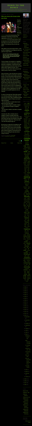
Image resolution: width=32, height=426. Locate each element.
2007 (25, 382)
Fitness (25, 168)
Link (24, 203)
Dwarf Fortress (26, 154)
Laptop (25, 198)
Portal (28, 226)
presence (26, 227)
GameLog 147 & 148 (27, 337)
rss (29, 241)
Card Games (27, 127)
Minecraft (25, 206)
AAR (28, 103)
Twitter (27, 264)
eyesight (25, 161)
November (27, 320)
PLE (25, 224)
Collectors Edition (27, 135)
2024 (25, 290)
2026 (25, 287)
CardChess (27, 128)
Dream (25, 153)
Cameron (26, 125)
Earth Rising (25, 87)
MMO (29, 206)
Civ (25, 132)
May (26, 334)
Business (25, 124)
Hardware (26, 181)
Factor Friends (26, 55)
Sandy (24, 243)
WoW (28, 279)
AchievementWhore (27, 104)
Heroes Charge (27, 182)
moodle (27, 209)
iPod (28, 192)
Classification (26, 134)
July (26, 330)
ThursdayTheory (9, 136)
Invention (27, 191)
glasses (29, 178)
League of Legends (27, 199)
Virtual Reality (27, 267)
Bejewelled (26, 118)
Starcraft (28, 250)
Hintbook (26, 185)
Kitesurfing (27, 196)
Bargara (27, 117)
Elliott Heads (27, 158)
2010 (25, 315)
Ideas (28, 188)
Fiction (25, 164)
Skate (25, 244)
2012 (25, 311)
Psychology (27, 233)
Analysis (27, 110)
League (28, 198)
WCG (28, 272)
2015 (25, 305)
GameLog (27, 177)
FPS (28, 171)
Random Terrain (27, 236)
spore (25, 247)
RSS (20, 140)
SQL (28, 247)
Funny (28, 172)
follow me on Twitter (28, 421)
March (26, 371)
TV (24, 264)
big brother (25, 120)
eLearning (27, 157)
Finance (28, 164)
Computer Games (27, 139)
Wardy (25, 271)
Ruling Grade (26, 65)
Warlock (28, 271)
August (27, 328)
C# (28, 124)
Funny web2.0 (27, 174)
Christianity (27, 131)
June (26, 332)
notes (28, 216)
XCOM (27, 281)
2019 (25, 298)
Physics (25, 223)
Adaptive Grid (27, 106)
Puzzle (25, 234)
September (27, 325)
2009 (25, 378)
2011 (25, 313)
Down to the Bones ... (16, 6)
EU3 (29, 160)
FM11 (26, 171)
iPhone (25, 192)
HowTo (25, 188)
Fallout (28, 162)
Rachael (28, 234)
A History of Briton (27, 97)
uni (13, 136)
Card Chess (25, 53)
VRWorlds (25, 269)
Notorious (25, 57)
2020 (25, 296)
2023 (25, 292)
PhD (28, 220)
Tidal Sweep (25, 63)
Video (28, 265)
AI (28, 107)
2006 (25, 384)
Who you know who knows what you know (10, 17)
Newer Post (3, 143)
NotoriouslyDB (26, 58)
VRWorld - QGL (26, 392)
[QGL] (25, 103)
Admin (26, 107)
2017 (25, 302)
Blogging (25, 121)
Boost (29, 121)
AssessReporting (27, 116)
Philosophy (27, 222)
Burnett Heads (26, 123)
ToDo (25, 255)
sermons (28, 243)
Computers (27, 141)
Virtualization (27, 268)
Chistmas (27, 130)
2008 (25, 380)
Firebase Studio (26, 165)
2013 (25, 309)
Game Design (26, 175)
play (28, 223)
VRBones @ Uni (26, 397)
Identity (27, 189)
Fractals (25, 172)
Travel (28, 261)
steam (27, 251)
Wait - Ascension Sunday (27, 342)
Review (27, 240)
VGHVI (25, 265)
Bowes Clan (25, 390)
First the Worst (26, 167)
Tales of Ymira (26, 89)
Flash (28, 168)
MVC (29, 212)
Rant (24, 237)
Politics (25, 226)
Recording (28, 237)
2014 (25, 307)
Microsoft (28, 205)
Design (25, 151)
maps (29, 203)
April (26, 369)
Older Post (19, 143)
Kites (28, 195)
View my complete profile (25, 36)
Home (12, 143)
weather (25, 274)
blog (29, 120)
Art (28, 114)
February (27, 373)
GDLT (25, 178)
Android (27, 111)
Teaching (26, 253)
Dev (29, 151)
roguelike (26, 241)
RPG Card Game (26, 52)
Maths (25, 205)
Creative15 (27, 143)
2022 (25, 294)
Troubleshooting (26, 262)
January (27, 376)
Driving (28, 153)
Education (27, 155)
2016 (25, 303)
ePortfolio (26, 160)
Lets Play (28, 202)
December (27, 316)
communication (27, 137)
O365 (26, 219)
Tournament (27, 257)
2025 (25, 288)
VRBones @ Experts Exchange (25, 406)
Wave (25, 272)
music (25, 212)
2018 (25, 300)
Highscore (27, 184)
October (27, 323)
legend (25, 202)
